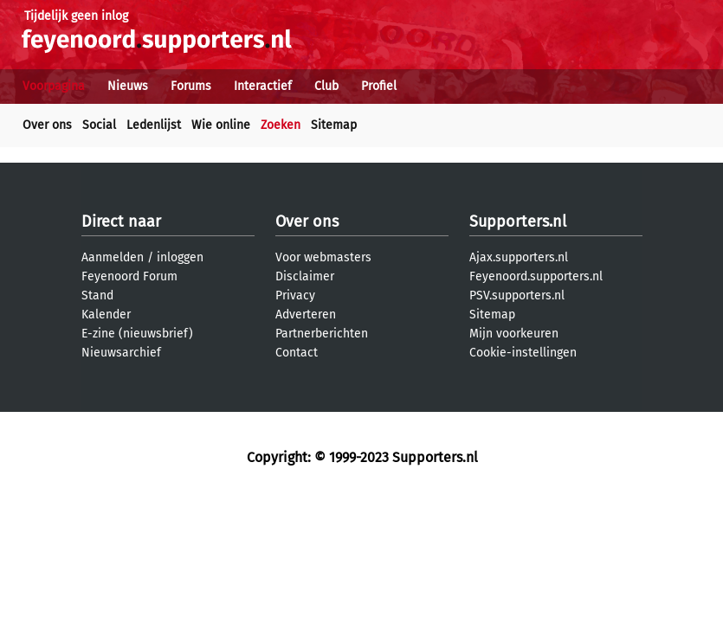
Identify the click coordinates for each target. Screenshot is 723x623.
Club (326, 86)
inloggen (180, 257)
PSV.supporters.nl (517, 295)
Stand (97, 295)
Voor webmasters (323, 257)
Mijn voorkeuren (513, 333)
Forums (191, 86)
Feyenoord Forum (129, 276)
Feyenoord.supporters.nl (536, 276)
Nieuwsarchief (121, 352)
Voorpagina (54, 86)
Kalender (106, 314)
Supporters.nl (517, 221)
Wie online (220, 125)
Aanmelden (112, 257)
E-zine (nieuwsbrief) (137, 333)
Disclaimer (304, 276)
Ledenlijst (153, 125)
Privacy (295, 295)
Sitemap (334, 125)
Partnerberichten (321, 333)
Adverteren (305, 314)
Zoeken (280, 125)
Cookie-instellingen (523, 352)
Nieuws (127, 86)
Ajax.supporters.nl (518, 257)
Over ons (47, 125)
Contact (296, 352)
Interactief (263, 86)
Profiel (379, 86)
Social (99, 125)
